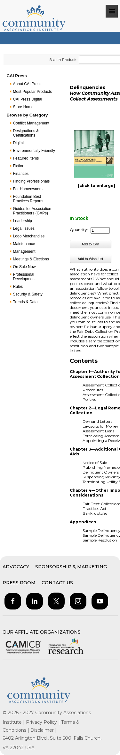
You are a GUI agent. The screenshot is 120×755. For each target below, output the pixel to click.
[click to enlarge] (96, 185)
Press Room (19, 583)
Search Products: (63, 59)
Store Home (23, 107)
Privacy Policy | (43, 722)
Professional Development (24, 276)
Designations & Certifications (26, 133)
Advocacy (16, 567)
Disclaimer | (43, 730)
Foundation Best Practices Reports (28, 198)
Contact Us (57, 583)
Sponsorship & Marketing (71, 567)
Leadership (22, 221)
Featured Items (26, 158)
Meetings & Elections (31, 259)
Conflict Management (31, 123)
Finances (21, 173)
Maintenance (24, 244)
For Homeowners (28, 189)
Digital (18, 143)
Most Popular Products (32, 91)
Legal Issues (24, 228)
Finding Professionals (31, 181)
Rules (18, 286)
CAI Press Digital (27, 99)
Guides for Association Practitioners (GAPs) (32, 210)
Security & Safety (28, 294)
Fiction (18, 166)
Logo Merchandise (29, 236)
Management (24, 251)
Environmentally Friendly (34, 150)
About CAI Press (27, 84)
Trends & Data (25, 302)
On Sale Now (24, 267)
